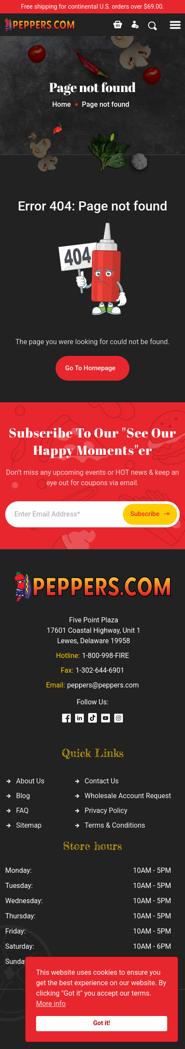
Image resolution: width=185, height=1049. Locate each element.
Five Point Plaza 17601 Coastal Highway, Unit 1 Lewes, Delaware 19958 (93, 630)
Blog (23, 796)
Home (61, 104)
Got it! (101, 1023)
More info (51, 1004)
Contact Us (102, 781)
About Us (30, 781)
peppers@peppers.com (103, 685)
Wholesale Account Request (128, 796)
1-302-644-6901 (100, 670)
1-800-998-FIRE (105, 655)
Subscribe (150, 514)
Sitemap (29, 825)
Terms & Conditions (115, 825)
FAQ (22, 810)
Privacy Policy (106, 810)
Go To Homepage (90, 368)
